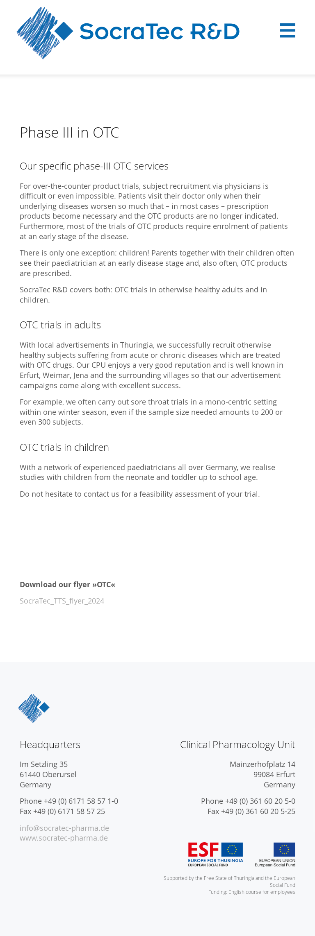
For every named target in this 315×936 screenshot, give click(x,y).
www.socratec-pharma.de (64, 838)
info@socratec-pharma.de (64, 828)
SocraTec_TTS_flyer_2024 (62, 601)
